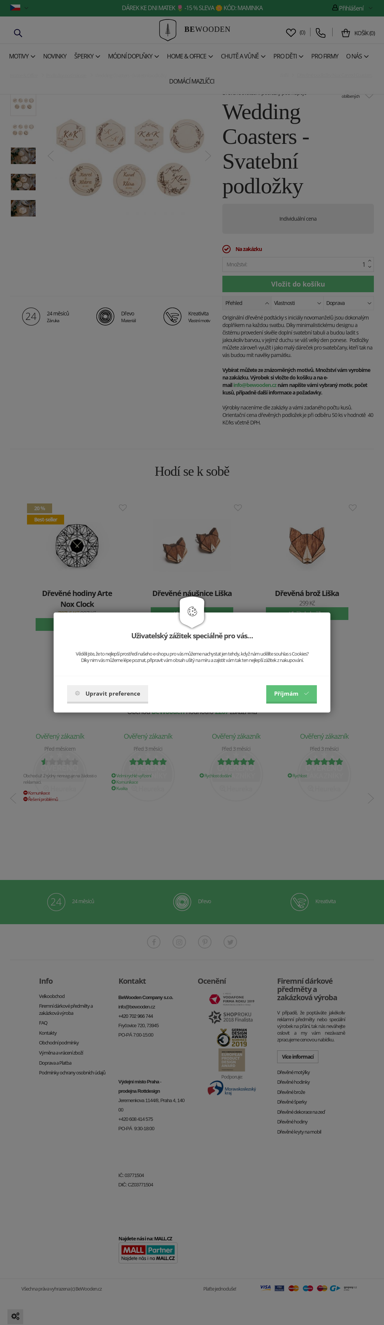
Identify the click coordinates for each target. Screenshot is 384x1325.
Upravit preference (107, 693)
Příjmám (291, 693)
